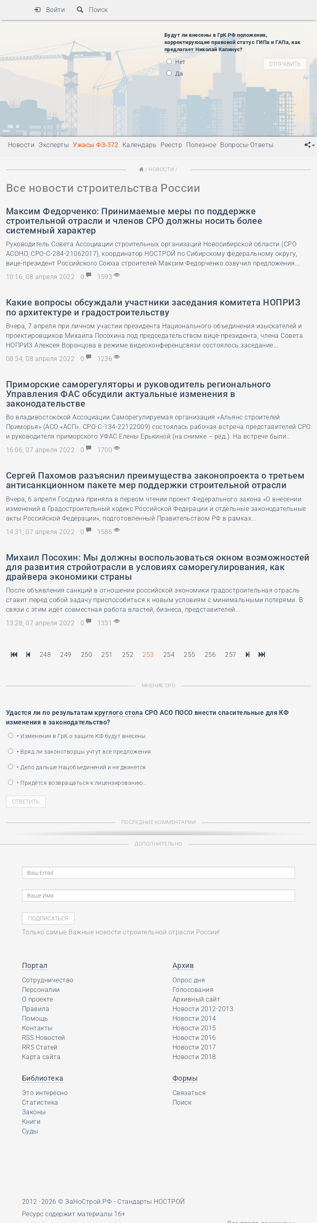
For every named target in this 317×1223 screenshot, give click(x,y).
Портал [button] (35, 965)
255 (189, 654)
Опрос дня (189, 980)
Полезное (201, 145)
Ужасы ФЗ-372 (95, 145)
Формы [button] (185, 1078)
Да (175, 73)
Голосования (193, 990)
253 (148, 654)
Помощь (35, 1018)
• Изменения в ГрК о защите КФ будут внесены (77, 736)
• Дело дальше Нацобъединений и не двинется (77, 767)
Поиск (92, 10)
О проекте (37, 999)
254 (169, 654)
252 (127, 654)
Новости (161, 169)
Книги (31, 1121)
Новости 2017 (194, 1047)
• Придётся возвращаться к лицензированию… (77, 783)
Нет (176, 62)
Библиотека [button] (43, 1078)
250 (86, 654)
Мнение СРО (159, 685)
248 (45, 654)
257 (230, 654)
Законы (34, 1112)
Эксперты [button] (53, 145)
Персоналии (41, 990)
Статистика (40, 1102)
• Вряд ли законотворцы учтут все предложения (79, 751)
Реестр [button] (171, 145)
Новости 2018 (194, 1057)
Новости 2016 (194, 1037)
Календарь (139, 145)
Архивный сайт (196, 999)
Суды (30, 1131)
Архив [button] (183, 965)
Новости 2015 (194, 1028)
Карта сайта (41, 1057)
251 (106, 654)
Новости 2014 (194, 1018)
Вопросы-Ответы (247, 145)
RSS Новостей (43, 1037)
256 (210, 654)
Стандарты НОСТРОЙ (151, 1201)
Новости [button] (21, 145)
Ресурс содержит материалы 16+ (74, 1214)
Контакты (37, 1028)
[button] (310, 145)
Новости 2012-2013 (203, 1009)
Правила (35, 1009)
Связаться (189, 1093)
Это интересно (45, 1093)
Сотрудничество (48, 980)
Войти (49, 10)
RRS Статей (40, 1047)
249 (65, 654)
